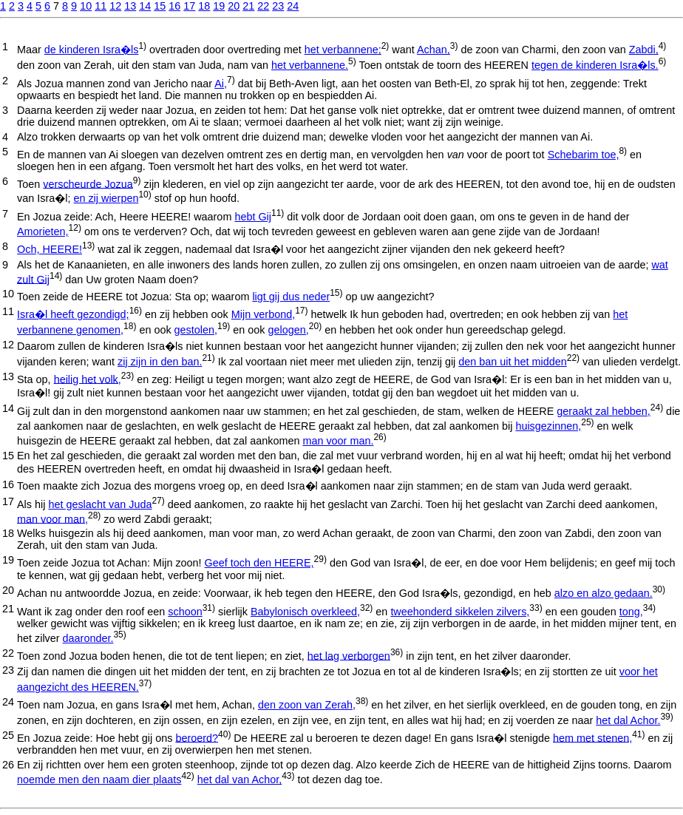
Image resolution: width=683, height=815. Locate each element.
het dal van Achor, (239, 779)
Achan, (433, 49)
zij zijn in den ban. (160, 362)
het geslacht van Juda (100, 504)
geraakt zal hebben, (603, 411)
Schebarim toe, (583, 154)
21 (248, 6)
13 (130, 6)
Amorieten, (43, 231)
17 (189, 6)
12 (115, 6)
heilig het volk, (87, 379)
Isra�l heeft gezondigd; (73, 314)
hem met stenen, (592, 737)
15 (160, 6)
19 (219, 6)
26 (8, 765)
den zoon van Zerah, (307, 705)
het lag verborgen (348, 655)
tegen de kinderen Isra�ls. (595, 65)
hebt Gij (252, 217)
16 (174, 6)
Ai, (220, 83)
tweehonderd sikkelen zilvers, (459, 612)
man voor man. (337, 441)
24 (293, 6)
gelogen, (288, 330)
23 (278, 6)
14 (145, 6)
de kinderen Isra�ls (91, 49)
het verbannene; (343, 49)
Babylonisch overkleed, (305, 612)
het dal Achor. (628, 720)
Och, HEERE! (49, 249)
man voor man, (52, 518)
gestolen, (195, 330)
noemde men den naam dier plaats (99, 779)
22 (263, 6)
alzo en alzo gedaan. (603, 593)
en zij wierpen (105, 198)
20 (233, 6)
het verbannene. (309, 65)
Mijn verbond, (263, 314)
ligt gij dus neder (291, 296)
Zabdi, (644, 49)
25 (8, 735)
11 (100, 6)
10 (86, 6)
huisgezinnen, (548, 426)
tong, (631, 612)
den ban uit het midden (512, 362)
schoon (185, 612)
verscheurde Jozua (88, 183)
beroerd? (196, 737)
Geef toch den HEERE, (259, 563)
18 (204, 6)
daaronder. (88, 638)
